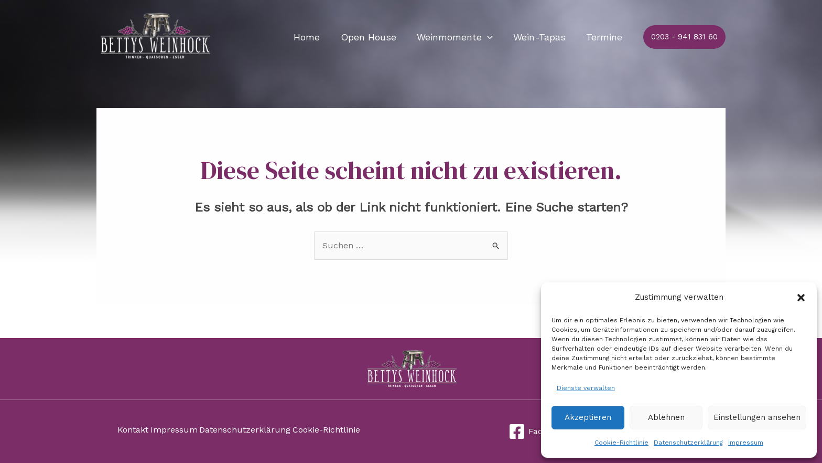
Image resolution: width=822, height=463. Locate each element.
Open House (374, 37)
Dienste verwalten (586, 388)
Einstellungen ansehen (757, 417)
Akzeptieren (588, 417)
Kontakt (132, 432)
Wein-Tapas (542, 37)
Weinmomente (459, 37)
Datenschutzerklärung (688, 442)
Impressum (745, 442)
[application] (491, 37)
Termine (605, 37)
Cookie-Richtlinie (621, 442)
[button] (801, 297)
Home (314, 37)
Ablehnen (666, 417)
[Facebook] (537, 431)
